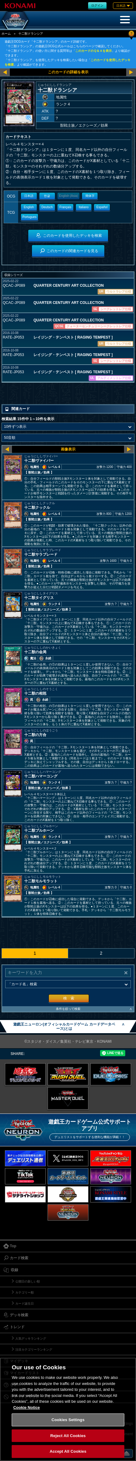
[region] (68, 1409)
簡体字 (90, 195)
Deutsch (47, 207)
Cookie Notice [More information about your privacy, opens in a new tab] (26, 1407)
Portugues (29, 217)
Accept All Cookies (68, 1451)
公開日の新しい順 (27, 1281)
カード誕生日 (24, 1303)
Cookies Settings (68, 1419)
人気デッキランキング (30, 1338)
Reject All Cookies (68, 1435)
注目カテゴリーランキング (33, 1349)
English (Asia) (68, 195)
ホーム (6, 33)
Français (65, 207)
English (29, 207)
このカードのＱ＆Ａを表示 (93, 50)
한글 (47, 195)
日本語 (28, 195)
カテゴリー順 (24, 1292)
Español (101, 207)
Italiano (83, 207)
